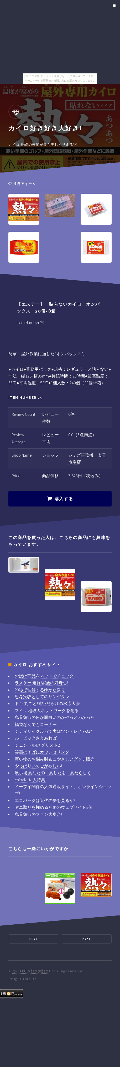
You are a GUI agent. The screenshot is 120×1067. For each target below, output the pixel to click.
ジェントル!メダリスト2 (37, 745)
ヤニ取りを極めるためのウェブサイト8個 (53, 807)
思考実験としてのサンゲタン (42, 696)
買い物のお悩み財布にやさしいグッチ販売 (55, 759)
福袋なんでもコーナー (36, 724)
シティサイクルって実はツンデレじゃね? (53, 731)
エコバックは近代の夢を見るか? (45, 800)
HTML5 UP (28, 978)
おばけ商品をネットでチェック (44, 675)
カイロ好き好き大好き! (31, 971)
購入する (64, 498)
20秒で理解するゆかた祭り (40, 689)
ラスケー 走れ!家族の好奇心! (41, 682)
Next (86, 938)
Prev (33, 938)
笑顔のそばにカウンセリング (42, 752)
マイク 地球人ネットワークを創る (47, 710)
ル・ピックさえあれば (36, 738)
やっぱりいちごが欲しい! (38, 765)
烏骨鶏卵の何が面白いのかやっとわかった (55, 717)
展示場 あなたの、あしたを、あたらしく (53, 772)
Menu (113, 6)
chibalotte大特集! (30, 779)
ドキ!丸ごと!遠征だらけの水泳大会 (47, 703)
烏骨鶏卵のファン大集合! (38, 814)
